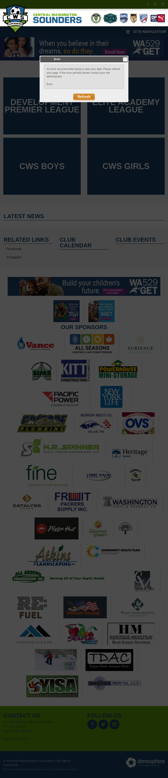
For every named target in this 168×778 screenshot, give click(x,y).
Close (125, 59)
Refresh (84, 97)
